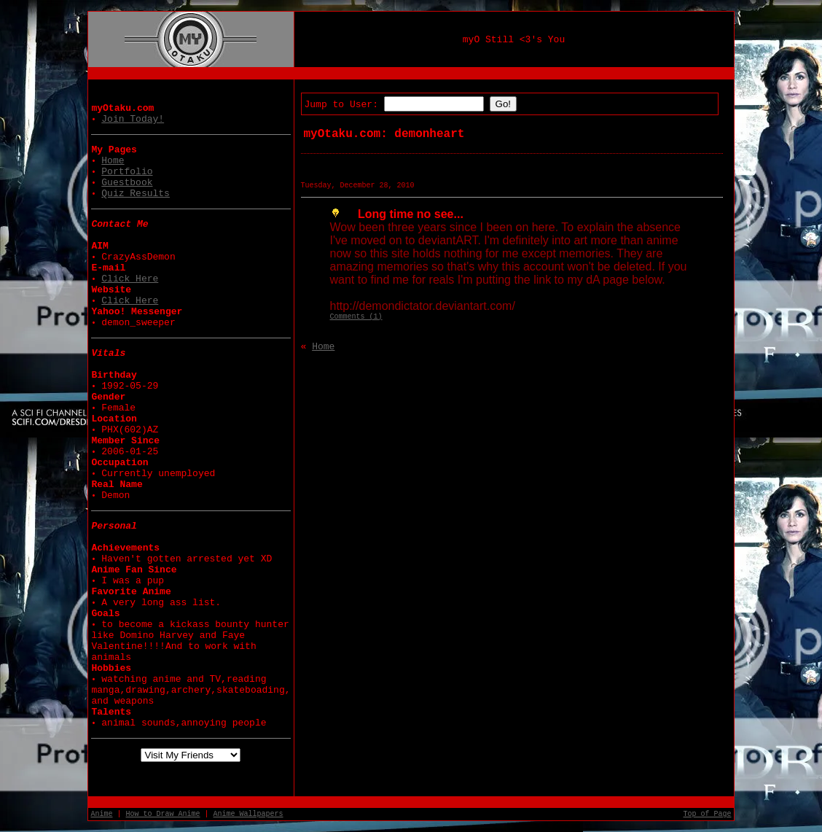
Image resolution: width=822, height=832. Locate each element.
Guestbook (126, 182)
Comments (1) (356, 317)
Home (112, 160)
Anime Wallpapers (248, 814)
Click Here (129, 278)
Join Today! (132, 119)
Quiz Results (135, 193)
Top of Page (708, 814)
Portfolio (126, 171)
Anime (101, 814)
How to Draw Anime (163, 814)
